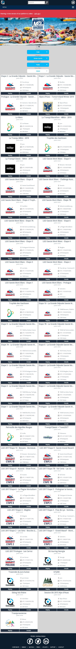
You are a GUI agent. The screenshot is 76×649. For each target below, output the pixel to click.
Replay (10, 93)
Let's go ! (37, 14)
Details (28, 93)
